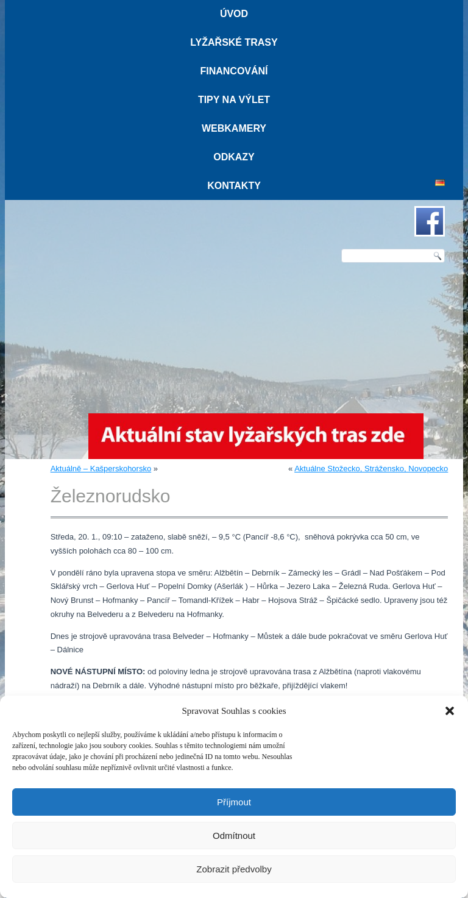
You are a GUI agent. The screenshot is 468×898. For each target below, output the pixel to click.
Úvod (234, 14)
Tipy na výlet (234, 99)
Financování (234, 71)
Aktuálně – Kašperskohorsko (101, 468)
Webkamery (234, 128)
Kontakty (234, 185)
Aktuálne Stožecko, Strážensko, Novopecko (371, 468)
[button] (450, 711)
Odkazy (234, 157)
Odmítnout (234, 835)
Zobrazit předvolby (233, 869)
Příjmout (234, 802)
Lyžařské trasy (233, 42)
